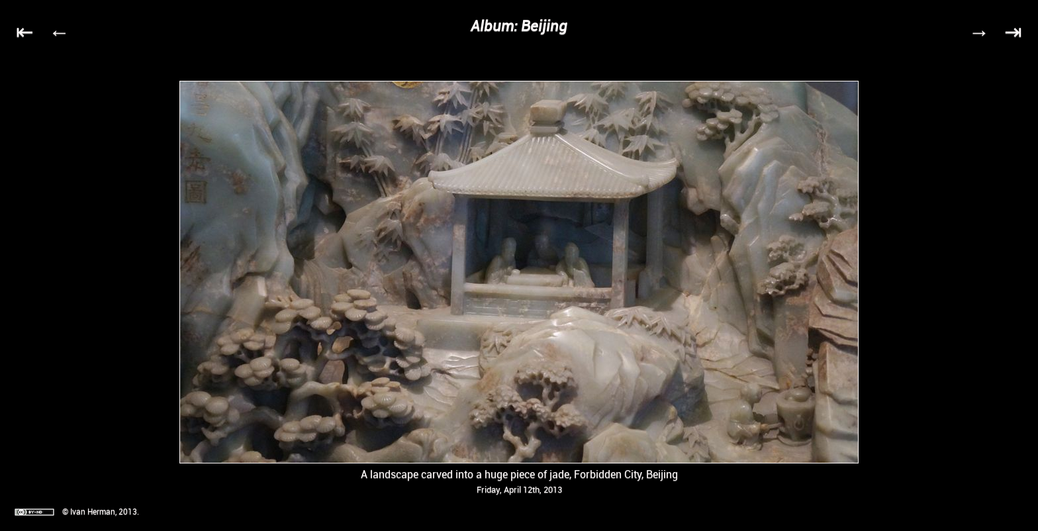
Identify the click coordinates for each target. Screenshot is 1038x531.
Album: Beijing (519, 25)
